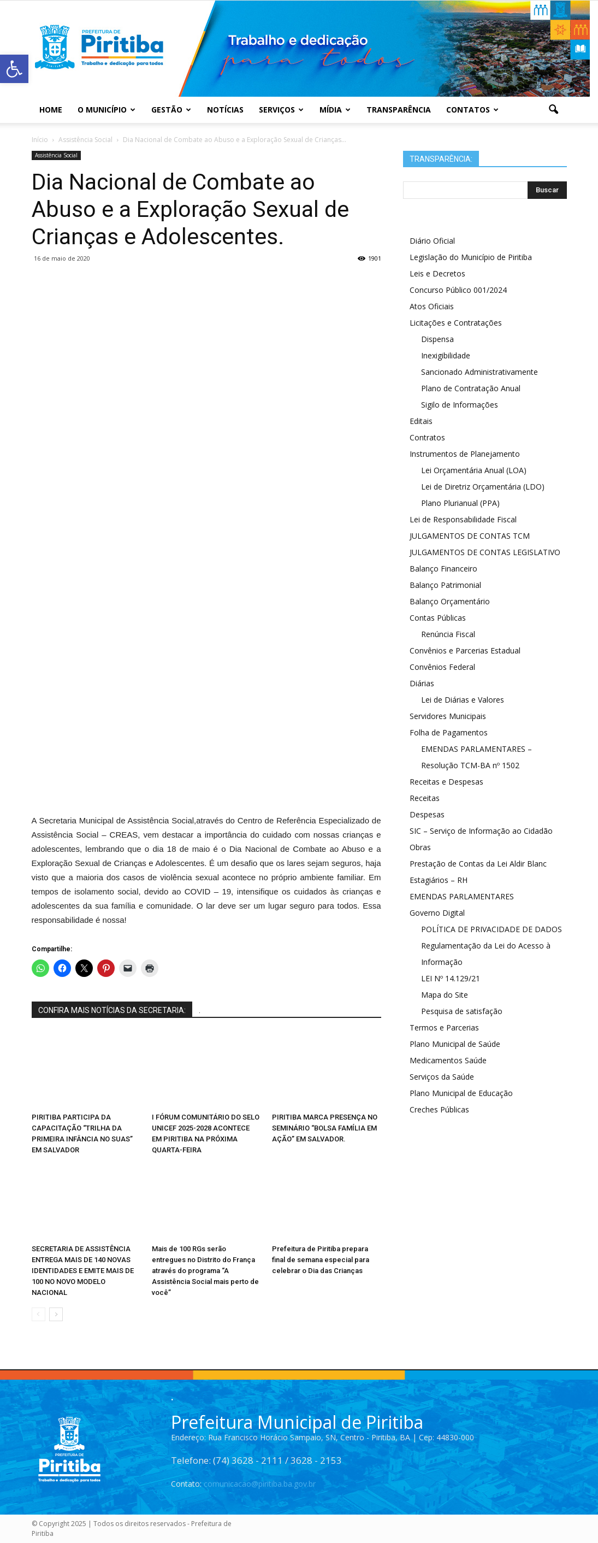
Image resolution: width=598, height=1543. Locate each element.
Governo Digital (437, 913)
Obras (420, 847)
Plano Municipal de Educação (461, 1093)
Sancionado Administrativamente (479, 372)
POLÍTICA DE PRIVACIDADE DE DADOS (491, 929)
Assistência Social (56, 155)
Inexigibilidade (445, 355)
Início (40, 139)
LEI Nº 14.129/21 (450, 978)
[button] (554, 110)
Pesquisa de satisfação (461, 1011)
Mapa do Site (444, 995)
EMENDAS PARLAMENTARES (462, 896)
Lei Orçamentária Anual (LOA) (473, 470)
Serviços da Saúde (442, 1076)
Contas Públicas (438, 618)
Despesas (427, 814)
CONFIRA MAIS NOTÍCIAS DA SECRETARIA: (112, 1010)
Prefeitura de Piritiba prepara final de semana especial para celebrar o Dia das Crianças (320, 1260)
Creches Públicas (439, 1109)
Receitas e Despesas (446, 781)
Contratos (427, 437)
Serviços (281, 109)
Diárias (422, 683)
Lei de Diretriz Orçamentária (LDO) (482, 486)
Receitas (425, 798)
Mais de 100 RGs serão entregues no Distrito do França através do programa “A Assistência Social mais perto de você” (205, 1271)
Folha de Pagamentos (449, 732)
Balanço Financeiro (443, 568)
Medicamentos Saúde (448, 1060)
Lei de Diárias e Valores (462, 699)
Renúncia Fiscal (448, 634)
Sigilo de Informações (459, 404)
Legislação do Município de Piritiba (471, 257)
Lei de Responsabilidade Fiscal (463, 519)
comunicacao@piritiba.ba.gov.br (260, 1484)
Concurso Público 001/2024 (458, 290)
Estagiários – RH (438, 880)
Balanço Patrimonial (445, 585)
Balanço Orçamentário (450, 601)
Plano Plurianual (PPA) (460, 503)
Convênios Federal (442, 667)
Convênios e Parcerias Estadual (465, 650)
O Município (106, 109)
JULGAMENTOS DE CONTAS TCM (470, 536)
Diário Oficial (432, 240)
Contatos (472, 109)
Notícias (225, 109)
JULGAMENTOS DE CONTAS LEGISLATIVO (485, 552)
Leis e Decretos (437, 273)
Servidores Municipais (448, 716)
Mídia (335, 109)
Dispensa (437, 339)
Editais (421, 421)
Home (50, 109)
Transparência (398, 109)
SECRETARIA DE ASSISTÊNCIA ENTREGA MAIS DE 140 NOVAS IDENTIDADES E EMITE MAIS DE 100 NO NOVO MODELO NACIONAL (83, 1271)
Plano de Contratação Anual (470, 388)
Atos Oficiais (432, 306)
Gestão (171, 109)
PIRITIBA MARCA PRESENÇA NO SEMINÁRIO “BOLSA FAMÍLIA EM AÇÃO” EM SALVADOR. (324, 1128)
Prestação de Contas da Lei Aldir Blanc (478, 863)
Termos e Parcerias (444, 1027)
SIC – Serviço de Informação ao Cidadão (481, 831)
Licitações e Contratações (456, 322)
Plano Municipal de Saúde (455, 1044)
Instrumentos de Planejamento (465, 454)
